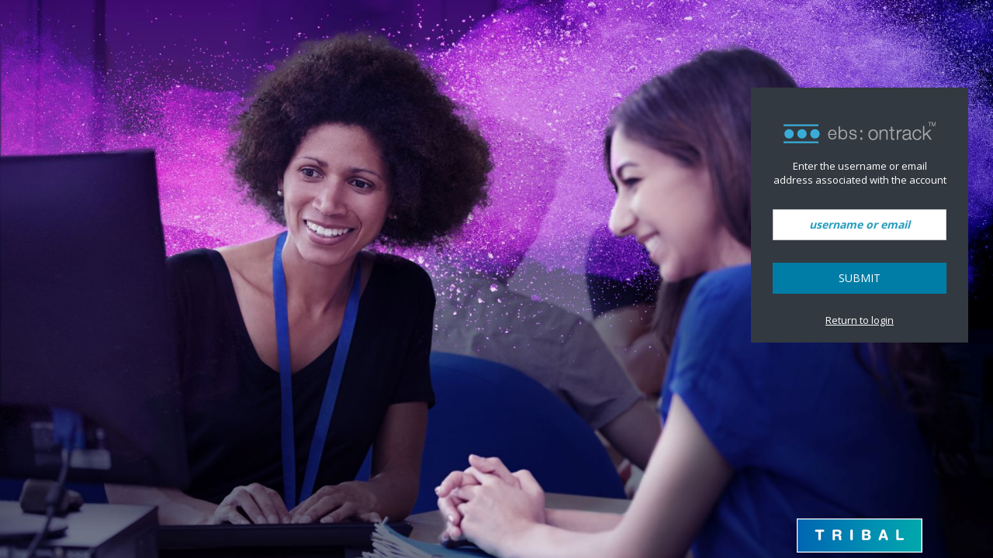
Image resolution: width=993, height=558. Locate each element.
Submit (860, 277)
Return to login (859, 320)
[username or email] (859, 224)
